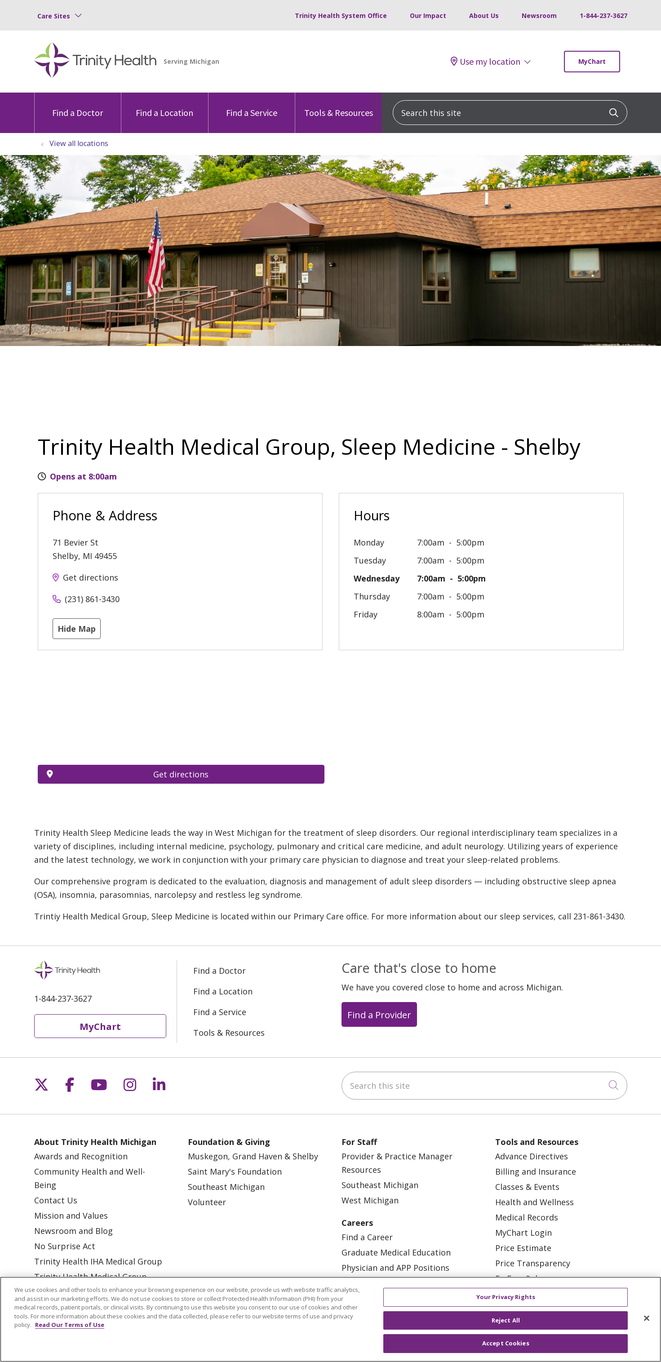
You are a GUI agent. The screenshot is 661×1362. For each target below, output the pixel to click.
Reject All (506, 1320)
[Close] (647, 1318)
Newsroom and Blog (73, 1230)
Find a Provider (379, 1014)
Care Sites (53, 16)
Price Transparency (532, 1263)
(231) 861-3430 (92, 599)
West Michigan (370, 1200)
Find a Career (367, 1237)
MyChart (592, 61)
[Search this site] (510, 112)
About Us (484, 15)
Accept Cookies (505, 1343)
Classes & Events (527, 1186)
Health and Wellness (534, 1202)
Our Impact (428, 15)
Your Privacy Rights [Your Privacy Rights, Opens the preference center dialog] (505, 1297)
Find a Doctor (77, 105)
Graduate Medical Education (396, 1252)
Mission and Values (71, 1215)
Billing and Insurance (535, 1171)
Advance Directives (531, 1156)
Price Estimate (523, 1247)
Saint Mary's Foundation (235, 1171)
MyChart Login (523, 1232)
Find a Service (252, 105)
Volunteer (207, 1202)
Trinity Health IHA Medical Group (98, 1261)
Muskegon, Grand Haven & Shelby (253, 1156)
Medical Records (526, 1217)
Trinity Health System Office (341, 15)
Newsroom (539, 15)
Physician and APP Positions (395, 1267)
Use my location (485, 61)
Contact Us (55, 1200)
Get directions (90, 577)
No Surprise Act (64, 1246)
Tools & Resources (338, 105)
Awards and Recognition (81, 1156)
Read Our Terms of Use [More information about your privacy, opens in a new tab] (69, 1325)
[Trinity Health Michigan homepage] (95, 61)
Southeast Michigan (226, 1186)
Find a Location (164, 105)
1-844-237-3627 (603, 15)
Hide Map (77, 628)
